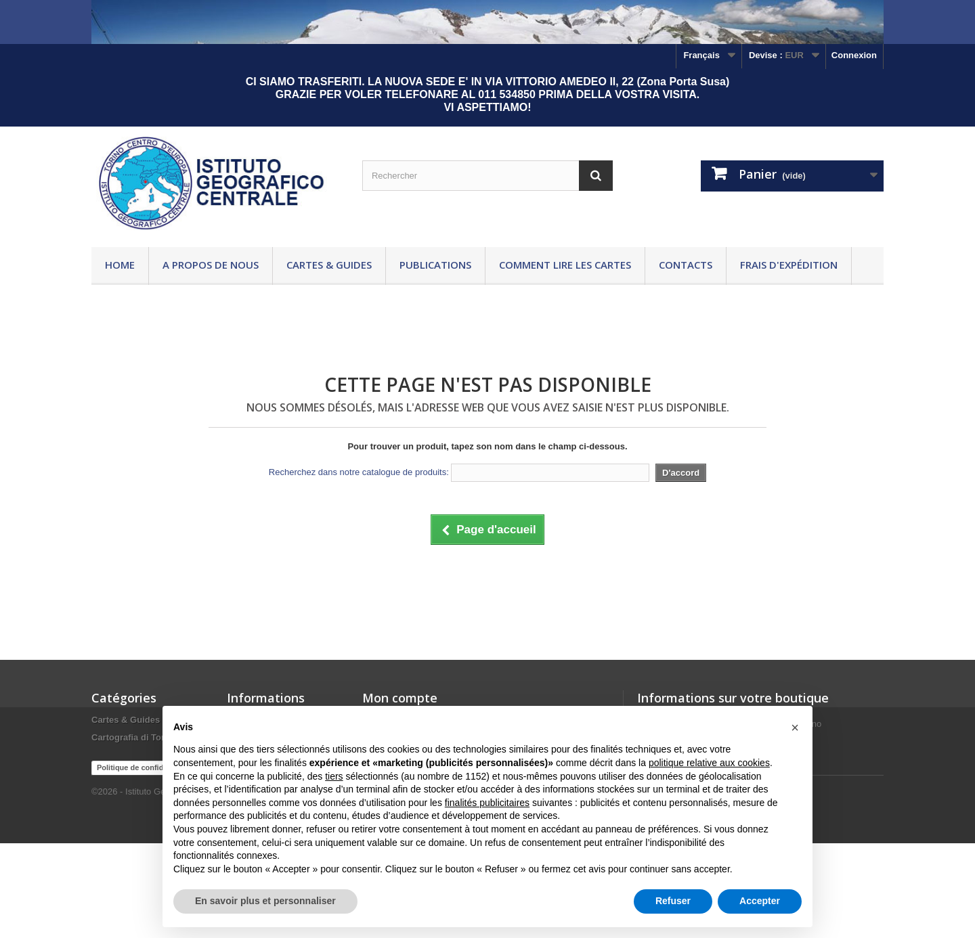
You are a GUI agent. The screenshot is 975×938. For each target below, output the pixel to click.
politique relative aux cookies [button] (709, 762)
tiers (334, 776)
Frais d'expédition (789, 264)
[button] (795, 727)
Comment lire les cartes (565, 264)
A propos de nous (210, 264)
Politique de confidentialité (144, 862)
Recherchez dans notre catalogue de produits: (359, 472)
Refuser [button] (673, 900)
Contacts (685, 264)
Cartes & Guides (329, 264)
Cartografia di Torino (134, 737)
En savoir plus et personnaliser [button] (265, 900)
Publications (435, 264)
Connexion (854, 55)
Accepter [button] (759, 900)
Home (120, 264)
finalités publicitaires (487, 802)
